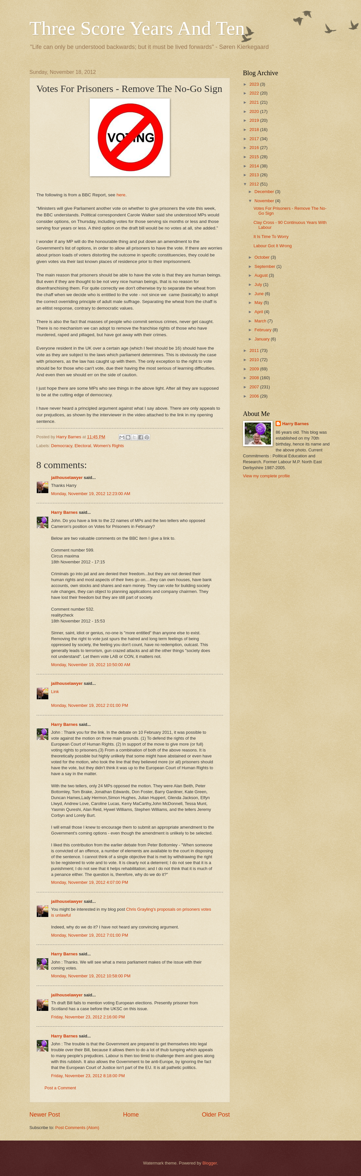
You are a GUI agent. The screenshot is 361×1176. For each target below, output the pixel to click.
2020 (254, 111)
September (266, 266)
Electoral (83, 445)
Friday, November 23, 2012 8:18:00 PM (88, 1075)
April (259, 311)
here (121, 194)
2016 (254, 147)
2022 (254, 93)
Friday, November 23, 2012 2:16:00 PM (88, 1016)
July (259, 284)
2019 (254, 120)
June (260, 293)
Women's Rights (108, 445)
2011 (254, 350)
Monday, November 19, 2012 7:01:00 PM (89, 935)
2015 (254, 156)
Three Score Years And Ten (137, 28)
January (263, 339)
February (264, 329)
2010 (254, 359)
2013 (254, 174)
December (265, 191)
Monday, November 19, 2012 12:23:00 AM (90, 493)
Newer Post (45, 1114)
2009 (254, 368)
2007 (254, 386)
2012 (254, 184)
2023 (254, 84)
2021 (254, 102)
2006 (254, 396)
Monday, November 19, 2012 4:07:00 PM (89, 882)
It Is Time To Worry (271, 236)
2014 (254, 165)
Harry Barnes (64, 512)
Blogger (209, 1163)
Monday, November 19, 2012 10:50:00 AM (90, 664)
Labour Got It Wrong (273, 245)
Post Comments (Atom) (77, 1127)
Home (131, 1114)
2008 (254, 377)
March (261, 320)
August (262, 275)
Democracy (61, 445)
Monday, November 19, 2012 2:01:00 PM (89, 705)
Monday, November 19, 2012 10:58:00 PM (91, 975)
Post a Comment (60, 1087)
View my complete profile (266, 475)
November (265, 200)
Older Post (216, 1114)
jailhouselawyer (67, 477)
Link (55, 691)
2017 (254, 138)
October (263, 257)
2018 (254, 129)
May (259, 302)
